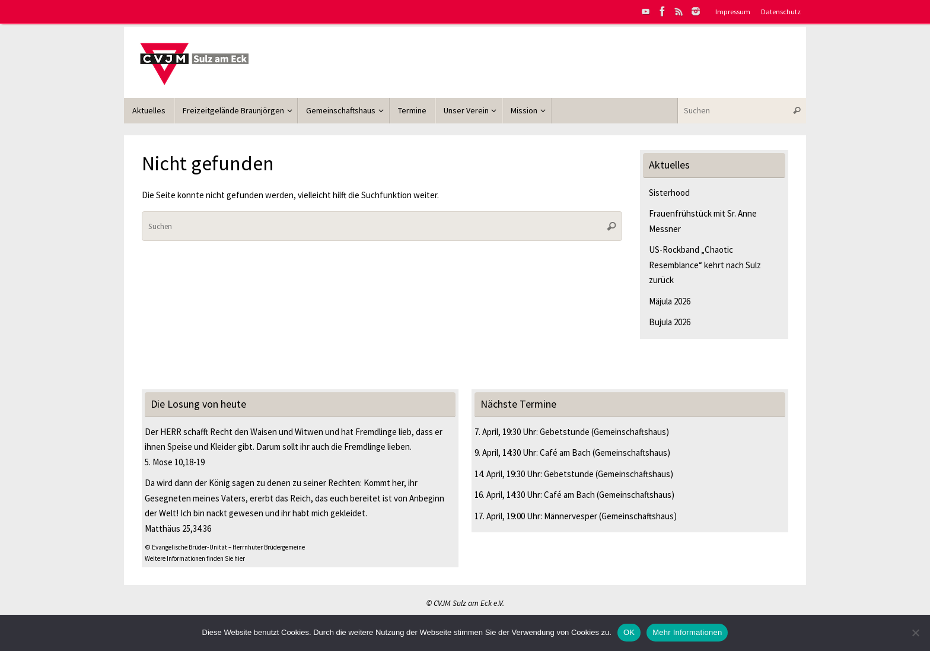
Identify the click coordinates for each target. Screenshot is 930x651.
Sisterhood (669, 192)
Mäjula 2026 (669, 301)
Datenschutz (781, 11)
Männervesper (570, 516)
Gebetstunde (565, 431)
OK (629, 632)
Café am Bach (565, 452)
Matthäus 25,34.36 (178, 528)
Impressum (732, 11)
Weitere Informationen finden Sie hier (195, 558)
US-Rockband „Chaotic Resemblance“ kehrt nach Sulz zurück (705, 264)
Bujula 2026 (669, 322)
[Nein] (915, 633)
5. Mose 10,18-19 (175, 462)
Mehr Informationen (687, 632)
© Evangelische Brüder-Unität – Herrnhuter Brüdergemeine (225, 547)
